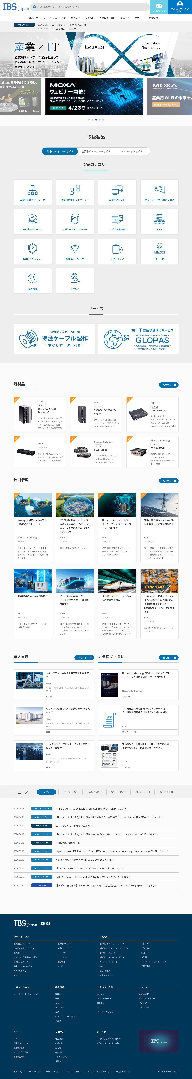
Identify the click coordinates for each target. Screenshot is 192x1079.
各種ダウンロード (21, 1043)
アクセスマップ (61, 1056)
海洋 (57, 1012)
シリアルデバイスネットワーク (154, 961)
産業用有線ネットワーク (23, 943)
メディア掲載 (42, 885)
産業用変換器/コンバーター (25, 948)
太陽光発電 (145, 966)
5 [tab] (103, 120)
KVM (15, 975)
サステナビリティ (123, 1071)
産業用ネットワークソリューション (113, 948)
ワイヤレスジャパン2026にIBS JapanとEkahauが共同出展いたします (91, 808)
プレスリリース (145, 1003)
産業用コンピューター (108, 952)
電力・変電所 (104, 970)
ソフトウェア (63, 952)
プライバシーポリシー (74, 1071)
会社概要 (59, 1047)
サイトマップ (19, 1071)
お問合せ (101, 1031)
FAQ (15, 1038)
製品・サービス (37, 17)
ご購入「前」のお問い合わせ (109, 1038)
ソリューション (58, 17)
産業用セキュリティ (66, 943)
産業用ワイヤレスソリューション (112, 943)
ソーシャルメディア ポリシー (100, 1071)
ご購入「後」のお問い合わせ (109, 1043)
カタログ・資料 (107, 17)
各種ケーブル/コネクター (24, 966)
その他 (58, 1021)
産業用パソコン (20, 952)
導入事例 (75, 17)
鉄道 (143, 952)
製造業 (144, 957)
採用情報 (59, 1061)
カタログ (100, 994)
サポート (139, 17)
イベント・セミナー (41, 808)
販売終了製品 (19, 1047)
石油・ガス (145, 943)
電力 (57, 1003)
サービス (61, 966)
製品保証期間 (19, 1056)
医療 (101, 966)
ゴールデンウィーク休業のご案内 (69, 24)
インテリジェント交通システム (67, 1016)
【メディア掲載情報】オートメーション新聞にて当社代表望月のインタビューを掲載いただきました (106, 885)
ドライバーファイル (105, 1012)
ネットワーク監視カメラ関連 (25, 957)
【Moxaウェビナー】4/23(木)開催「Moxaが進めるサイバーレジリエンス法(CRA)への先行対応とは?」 (107, 834)
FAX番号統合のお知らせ (64, 28)
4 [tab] (100, 120)
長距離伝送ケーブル (22, 961)
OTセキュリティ (105, 975)
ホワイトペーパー (104, 998)
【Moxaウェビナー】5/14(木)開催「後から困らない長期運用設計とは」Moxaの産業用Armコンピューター (109, 817)
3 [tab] (96, 120)
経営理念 (59, 1038)
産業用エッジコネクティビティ (111, 957)
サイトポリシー (35, 1071)
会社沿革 (59, 1052)
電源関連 (61, 961)
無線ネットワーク (65, 948)
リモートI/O (62, 957)
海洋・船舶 (145, 948)
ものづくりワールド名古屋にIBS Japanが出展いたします (85, 859)
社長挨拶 (59, 1043)
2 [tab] (92, 120)
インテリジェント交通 (108, 961)
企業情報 (153, 17)
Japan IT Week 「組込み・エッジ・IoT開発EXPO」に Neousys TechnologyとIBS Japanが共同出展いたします (112, 851)
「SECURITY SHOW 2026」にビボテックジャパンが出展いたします (90, 868)
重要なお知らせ (24, 24)
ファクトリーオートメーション (26, 994)
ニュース (125, 17)
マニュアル (101, 1007)
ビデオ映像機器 (20, 970)
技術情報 (89, 17)
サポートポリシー (53, 1071)
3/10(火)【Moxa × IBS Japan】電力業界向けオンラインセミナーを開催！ (93, 876)
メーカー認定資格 (21, 1052)
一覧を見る (166, 384)
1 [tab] (89, 120)
